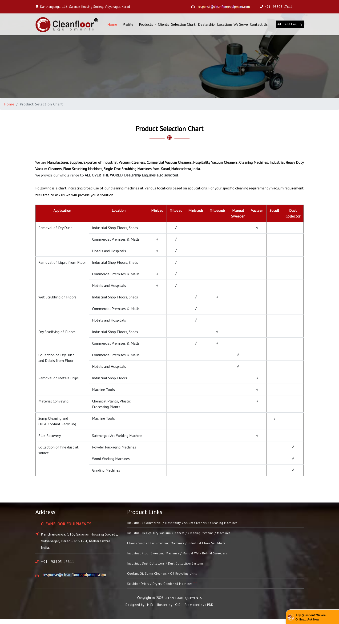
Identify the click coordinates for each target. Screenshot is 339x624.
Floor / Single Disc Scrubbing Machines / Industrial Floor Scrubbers (183, 545)
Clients (163, 25)
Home (112, 25)
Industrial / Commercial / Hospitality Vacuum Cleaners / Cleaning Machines (190, 523)
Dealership (206, 25)
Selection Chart (183, 25)
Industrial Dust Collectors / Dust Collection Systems (172, 566)
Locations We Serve (232, 25)
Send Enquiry (290, 25)
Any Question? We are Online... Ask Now (310, 617)
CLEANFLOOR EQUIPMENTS (183, 602)
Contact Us (259, 25)
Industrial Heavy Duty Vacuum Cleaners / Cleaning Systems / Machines (186, 534)
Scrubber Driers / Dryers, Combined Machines (167, 588)
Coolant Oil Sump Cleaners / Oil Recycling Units (167, 577)
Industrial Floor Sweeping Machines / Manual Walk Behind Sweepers (184, 555)
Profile (128, 25)
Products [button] (146, 25)
